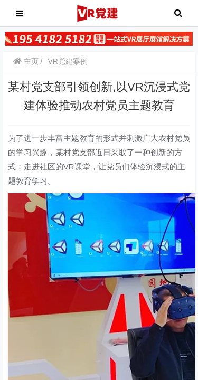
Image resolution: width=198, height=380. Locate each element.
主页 (26, 61)
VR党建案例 (67, 61)
